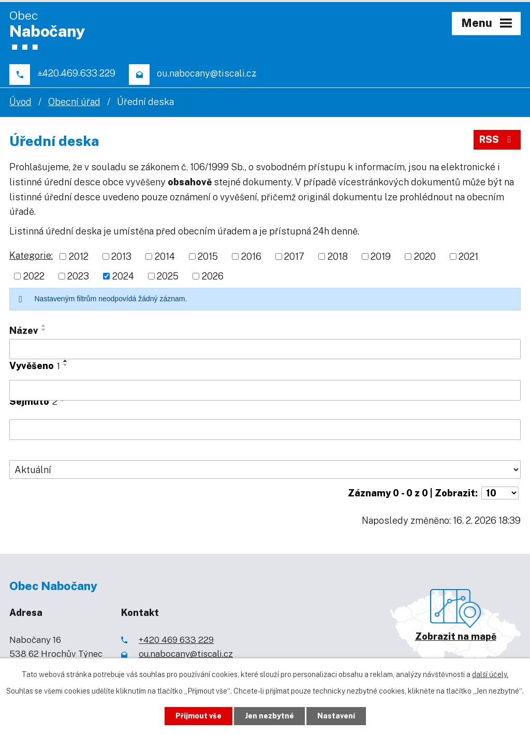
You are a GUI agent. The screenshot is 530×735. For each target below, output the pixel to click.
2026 (213, 276)
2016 (251, 256)
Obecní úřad (74, 101)
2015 (208, 256)
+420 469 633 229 (176, 640)
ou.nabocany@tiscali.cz (186, 654)
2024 (123, 276)
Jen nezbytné (269, 716)
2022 (34, 276)
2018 (338, 256)
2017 (294, 256)
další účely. (490, 674)
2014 (165, 256)
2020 (425, 256)
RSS (497, 139)
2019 (381, 256)
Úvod (20, 101)
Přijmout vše (198, 716)
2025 (168, 276)
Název (23, 330)
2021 (468, 256)
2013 (121, 256)
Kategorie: (31, 255)
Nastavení (336, 716)
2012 (79, 256)
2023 (78, 276)
